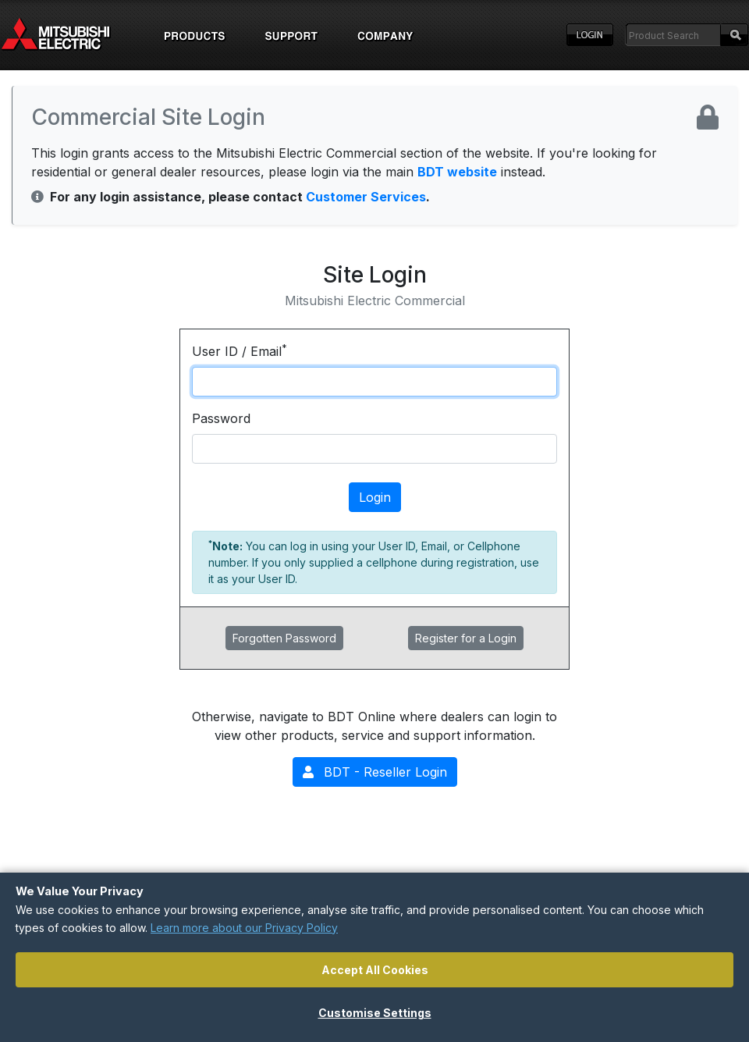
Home (70, 35)
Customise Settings (374, 1012)
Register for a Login (465, 638)
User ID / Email (239, 350)
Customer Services (366, 196)
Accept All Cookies (374, 969)
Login (589, 35)
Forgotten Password (284, 638)
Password (221, 418)
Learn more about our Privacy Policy (244, 927)
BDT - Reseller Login (375, 772)
